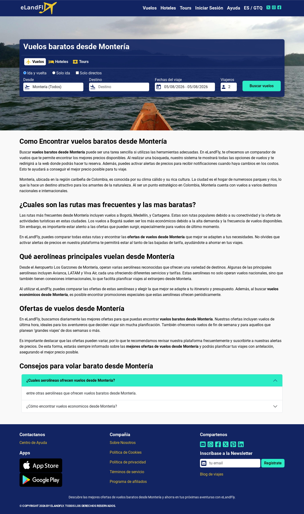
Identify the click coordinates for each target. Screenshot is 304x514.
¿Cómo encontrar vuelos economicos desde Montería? (71, 406)
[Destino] (122, 87)
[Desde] (56, 87)
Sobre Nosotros (123, 442)
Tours (185, 8)
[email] (233, 463)
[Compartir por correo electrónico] (203, 447)
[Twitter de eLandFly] (269, 7)
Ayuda (233, 8)
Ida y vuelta (35, 73)
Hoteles (168, 8)
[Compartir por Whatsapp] (210, 447)
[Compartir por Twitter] (225, 447)
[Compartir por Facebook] (218, 447)
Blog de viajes (211, 474)
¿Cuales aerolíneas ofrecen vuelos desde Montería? (70, 380)
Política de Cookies (126, 452)
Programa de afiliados (128, 481)
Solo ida (61, 73)
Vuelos (150, 8)
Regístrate (273, 463)
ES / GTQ (253, 8)
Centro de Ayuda (33, 442)
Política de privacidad (128, 462)
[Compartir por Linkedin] (241, 447)
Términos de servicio (127, 472)
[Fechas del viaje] (188, 87)
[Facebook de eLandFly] (280, 7)
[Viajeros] (231, 87)
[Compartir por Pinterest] (233, 447)
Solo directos (89, 73)
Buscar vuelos (262, 86)
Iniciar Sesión (209, 8)
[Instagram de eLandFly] (274, 7)
